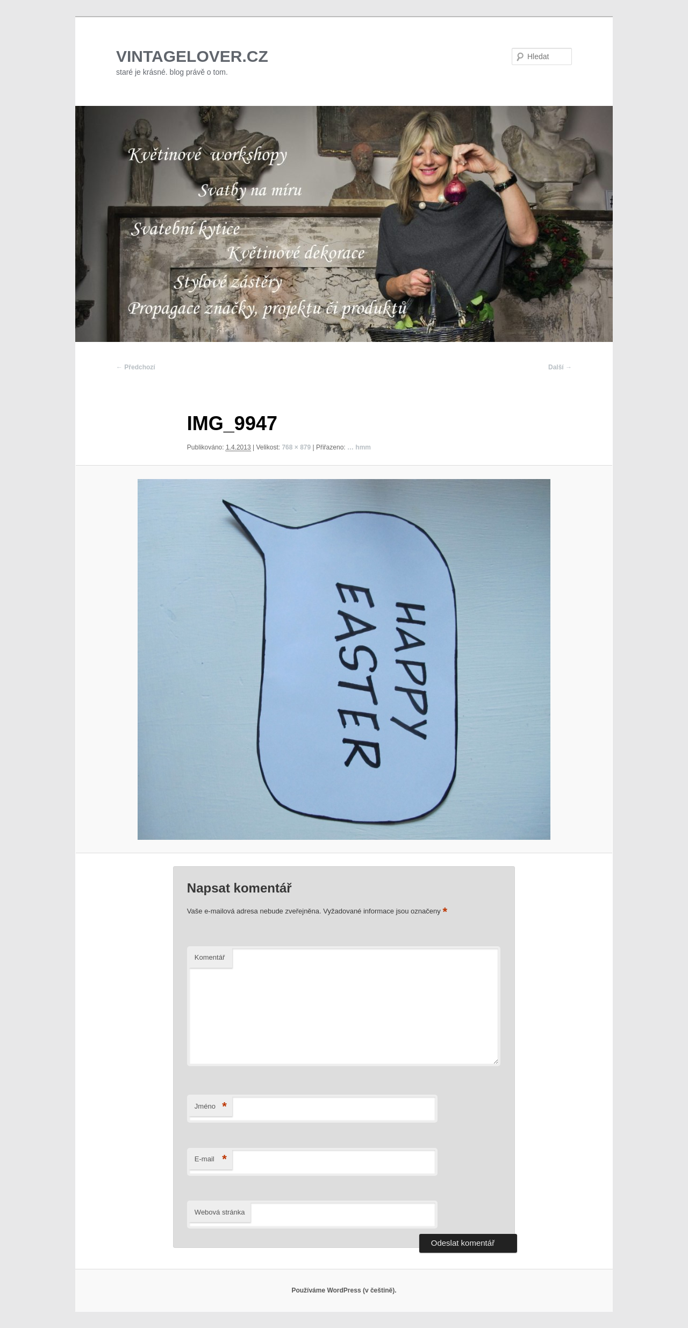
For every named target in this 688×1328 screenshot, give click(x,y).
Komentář (210, 957)
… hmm (359, 447)
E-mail (211, 1159)
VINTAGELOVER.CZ (192, 56)
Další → (560, 367)
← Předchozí (135, 367)
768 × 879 (296, 447)
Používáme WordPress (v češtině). (343, 1290)
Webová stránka (220, 1212)
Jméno (211, 1107)
